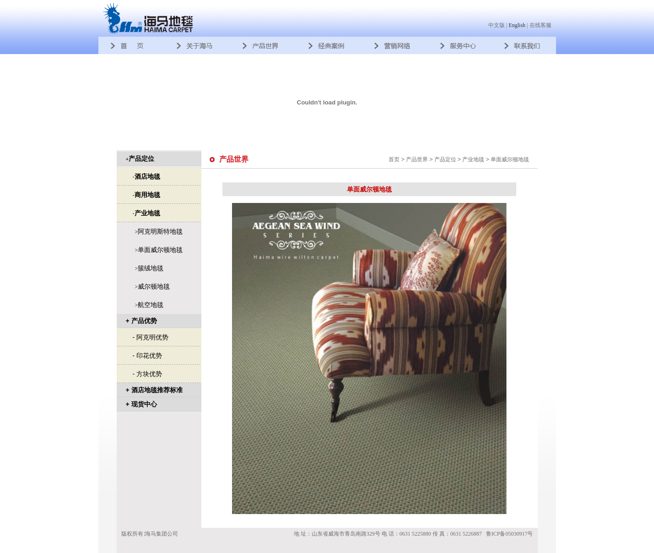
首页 (394, 159)
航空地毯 (150, 304)
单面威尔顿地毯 (160, 249)
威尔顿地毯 (154, 286)
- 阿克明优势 (151, 337)
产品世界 (417, 159)
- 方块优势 (147, 374)
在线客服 (540, 25)
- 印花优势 (147, 355)
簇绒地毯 (150, 268)
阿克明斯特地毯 (160, 231)
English (516, 25)
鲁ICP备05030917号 (509, 534)
